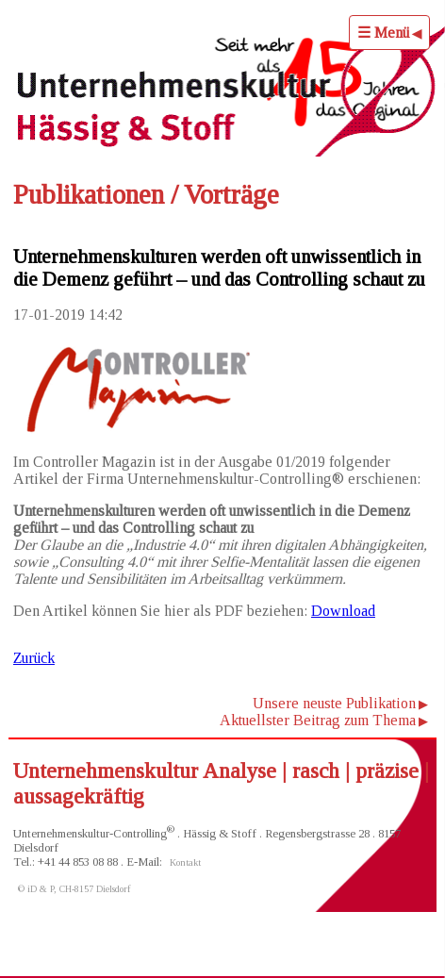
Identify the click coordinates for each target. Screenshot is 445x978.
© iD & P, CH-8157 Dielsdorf (74, 889)
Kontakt (185, 862)
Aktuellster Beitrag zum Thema (318, 720)
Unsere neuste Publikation (334, 703)
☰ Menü (383, 33)
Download (343, 611)
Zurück (34, 658)
